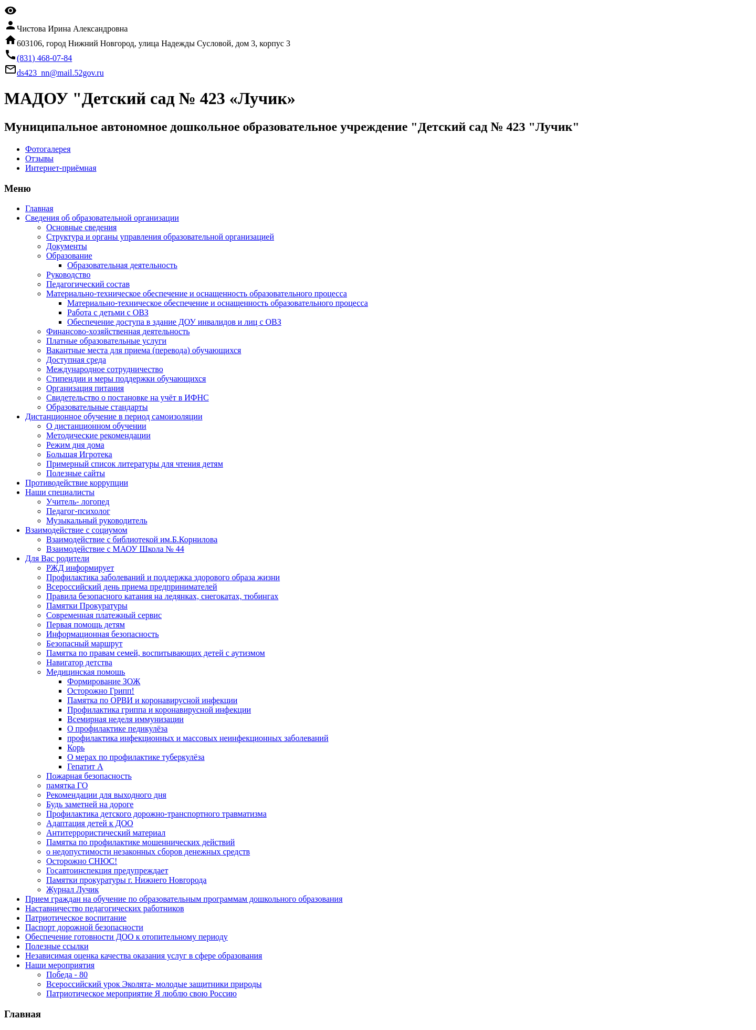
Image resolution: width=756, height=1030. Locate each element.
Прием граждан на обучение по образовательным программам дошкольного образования (184, 898)
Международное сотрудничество (104, 369)
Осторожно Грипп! (100, 690)
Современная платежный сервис (104, 615)
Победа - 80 (67, 974)
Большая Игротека (79, 454)
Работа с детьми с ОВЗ (108, 312)
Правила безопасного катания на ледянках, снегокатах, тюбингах (162, 596)
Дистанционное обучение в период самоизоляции (113, 416)
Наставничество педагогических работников (104, 908)
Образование (69, 255)
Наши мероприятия (59, 965)
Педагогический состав (88, 284)
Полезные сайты (75, 473)
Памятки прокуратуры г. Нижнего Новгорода (126, 880)
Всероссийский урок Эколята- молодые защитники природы (154, 984)
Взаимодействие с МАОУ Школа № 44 (115, 548)
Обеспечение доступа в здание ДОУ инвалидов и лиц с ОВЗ (174, 321)
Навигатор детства (79, 662)
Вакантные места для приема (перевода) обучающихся (143, 350)
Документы (66, 246)
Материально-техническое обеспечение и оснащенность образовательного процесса (196, 293)
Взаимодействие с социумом (76, 530)
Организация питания (85, 388)
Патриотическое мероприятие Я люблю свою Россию (141, 993)
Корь (76, 747)
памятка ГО (67, 785)
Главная (39, 208)
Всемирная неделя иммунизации (125, 719)
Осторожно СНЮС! (81, 861)
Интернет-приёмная (61, 167)
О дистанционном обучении (96, 425)
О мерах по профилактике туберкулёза (136, 757)
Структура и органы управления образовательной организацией (160, 236)
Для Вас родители (57, 558)
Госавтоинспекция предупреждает (107, 870)
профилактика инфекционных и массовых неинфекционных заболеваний (197, 738)
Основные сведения (81, 227)
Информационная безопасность (102, 634)
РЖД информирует (80, 567)
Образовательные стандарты (97, 407)
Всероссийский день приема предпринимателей (131, 586)
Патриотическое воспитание (76, 917)
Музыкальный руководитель (97, 520)
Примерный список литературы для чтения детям (134, 463)
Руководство (68, 274)
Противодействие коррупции (76, 482)
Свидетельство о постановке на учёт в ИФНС (127, 397)
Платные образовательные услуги (106, 340)
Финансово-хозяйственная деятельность (118, 331)
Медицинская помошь (85, 671)
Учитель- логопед (77, 501)
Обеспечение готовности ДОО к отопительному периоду (126, 936)
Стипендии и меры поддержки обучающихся (126, 378)
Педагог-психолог (78, 511)
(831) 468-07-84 (44, 58)
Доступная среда (76, 359)
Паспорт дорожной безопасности (84, 927)
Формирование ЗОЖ (103, 681)
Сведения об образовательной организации (102, 217)
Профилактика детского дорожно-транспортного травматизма (156, 813)
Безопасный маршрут (84, 643)
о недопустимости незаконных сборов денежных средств (148, 851)
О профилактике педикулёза (117, 728)
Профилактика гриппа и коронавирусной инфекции (159, 709)
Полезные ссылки (57, 946)
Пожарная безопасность (89, 775)
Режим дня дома (75, 444)
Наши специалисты (59, 492)
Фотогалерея (48, 149)
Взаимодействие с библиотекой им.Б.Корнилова (131, 539)
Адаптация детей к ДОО (89, 823)
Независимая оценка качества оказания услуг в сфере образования (143, 955)
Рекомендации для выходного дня (106, 794)
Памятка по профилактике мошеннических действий (140, 842)
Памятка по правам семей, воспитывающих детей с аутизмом (155, 652)
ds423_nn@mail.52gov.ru (60, 72)
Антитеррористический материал (105, 832)
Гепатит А (85, 766)
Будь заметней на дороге (89, 804)
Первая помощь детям (85, 624)
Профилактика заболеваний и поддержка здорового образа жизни (163, 577)
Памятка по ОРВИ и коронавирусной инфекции (152, 700)
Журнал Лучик (72, 889)
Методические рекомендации (98, 435)
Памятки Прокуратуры (87, 605)
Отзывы (39, 158)
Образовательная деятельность (122, 265)
